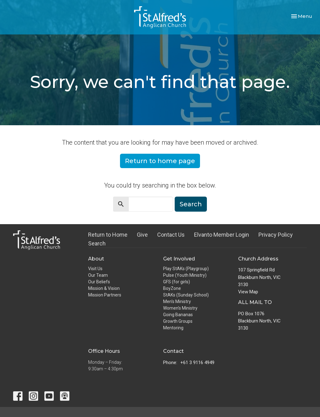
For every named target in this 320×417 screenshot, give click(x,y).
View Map (248, 292)
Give (142, 234)
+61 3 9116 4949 (197, 362)
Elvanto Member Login (221, 234)
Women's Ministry (180, 308)
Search (191, 204)
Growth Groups (177, 321)
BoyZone (172, 288)
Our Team (98, 275)
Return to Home (108, 234)
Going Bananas (178, 314)
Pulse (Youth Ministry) (185, 275)
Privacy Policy (275, 234)
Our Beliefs (99, 281)
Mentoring (173, 327)
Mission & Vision (104, 288)
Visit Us (95, 268)
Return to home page (160, 161)
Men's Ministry (177, 301)
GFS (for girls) (176, 281)
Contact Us (171, 234)
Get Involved (179, 259)
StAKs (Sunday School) (186, 294)
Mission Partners (104, 294)
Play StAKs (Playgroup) (186, 268)
